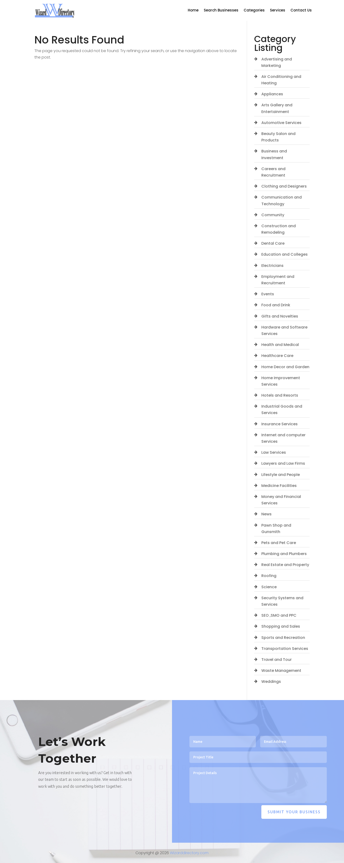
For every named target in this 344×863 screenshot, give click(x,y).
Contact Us (301, 11)
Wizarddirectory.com (189, 853)
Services (277, 11)
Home (193, 11)
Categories (254, 11)
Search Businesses (221, 11)
